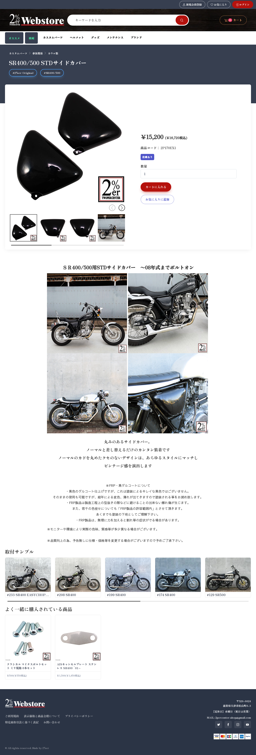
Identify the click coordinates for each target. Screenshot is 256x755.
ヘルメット (77, 37)
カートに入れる (155, 187)
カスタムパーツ (53, 37)
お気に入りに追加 (157, 199)
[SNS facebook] (228, 724)
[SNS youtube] (247, 724)
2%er (45, 748)
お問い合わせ (51, 722)
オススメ (14, 38)
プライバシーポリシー (79, 716)
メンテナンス (115, 37)
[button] (122, 208)
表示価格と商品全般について (42, 716)
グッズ (95, 37)
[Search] (124, 20)
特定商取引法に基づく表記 (22, 722)
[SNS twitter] (218, 724)
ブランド (136, 37)
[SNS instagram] (237, 724)
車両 (31, 38)
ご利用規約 (12, 716)
